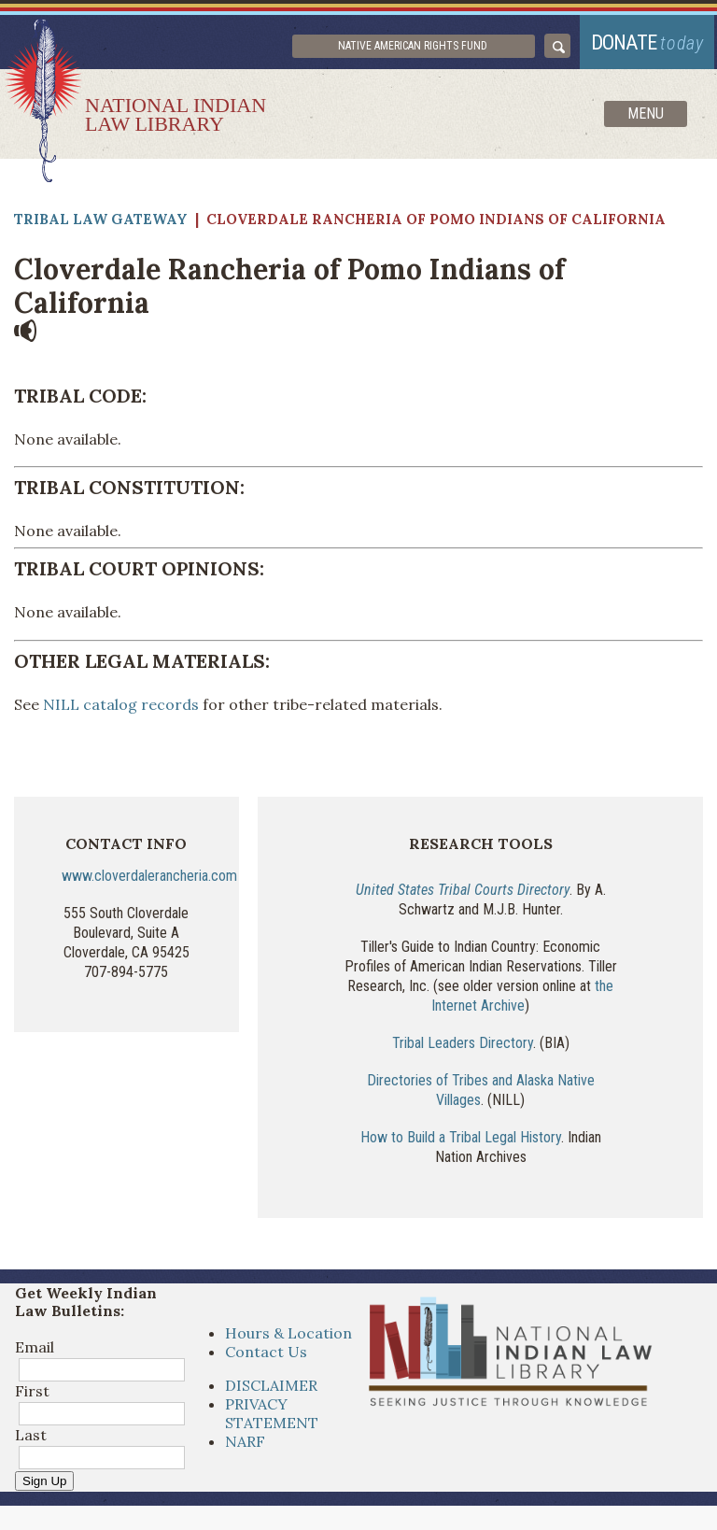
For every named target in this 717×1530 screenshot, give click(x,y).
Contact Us (266, 1357)
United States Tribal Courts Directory (462, 895)
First (32, 1396)
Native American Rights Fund (429, 48)
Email (34, 1352)
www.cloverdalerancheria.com (149, 881)
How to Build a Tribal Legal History (460, 1144)
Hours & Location (288, 1338)
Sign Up (44, 1487)
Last (31, 1440)
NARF (245, 1447)
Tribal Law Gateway (101, 225)
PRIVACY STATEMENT (271, 1419)
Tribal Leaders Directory (462, 1048)
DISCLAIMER (271, 1390)
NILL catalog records (121, 710)
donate (643, 44)
